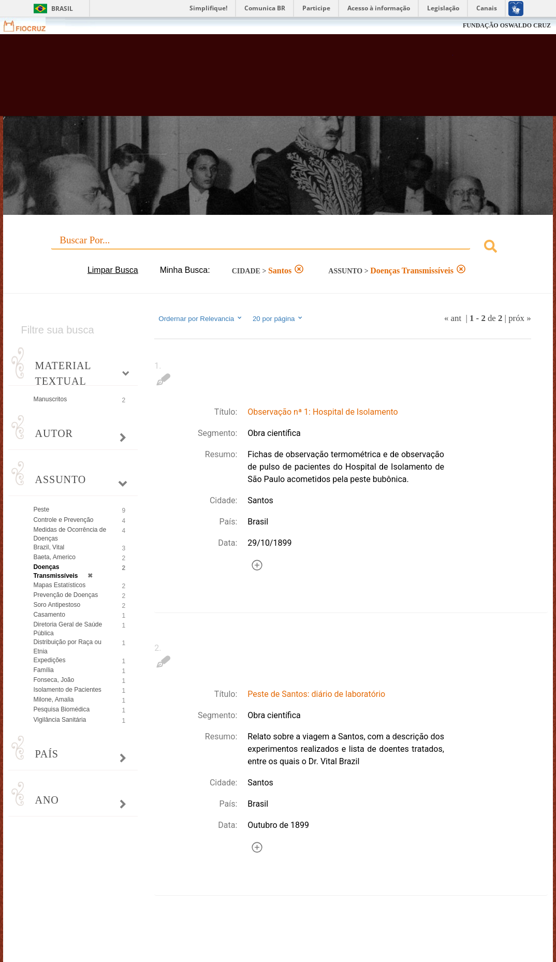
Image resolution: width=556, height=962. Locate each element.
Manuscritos (50, 399)
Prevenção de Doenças (65, 595)
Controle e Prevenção (63, 519)
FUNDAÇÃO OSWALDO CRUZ (507, 25)
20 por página (278, 318)
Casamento (49, 614)
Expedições (49, 660)
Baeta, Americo (54, 557)
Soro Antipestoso (56, 604)
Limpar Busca (112, 270)
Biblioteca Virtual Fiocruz (247, 80)
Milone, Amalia (53, 699)
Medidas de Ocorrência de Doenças (69, 534)
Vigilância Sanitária (59, 719)
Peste (41, 509)
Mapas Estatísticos (59, 585)
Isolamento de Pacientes (67, 689)
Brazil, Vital (48, 547)
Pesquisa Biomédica (61, 709)
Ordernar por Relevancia (200, 318)
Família (43, 670)
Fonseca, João (53, 679)
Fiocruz (31, 25)
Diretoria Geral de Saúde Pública (67, 629)
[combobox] (278, 247)
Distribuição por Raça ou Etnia (67, 646)
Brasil (62, 8)
